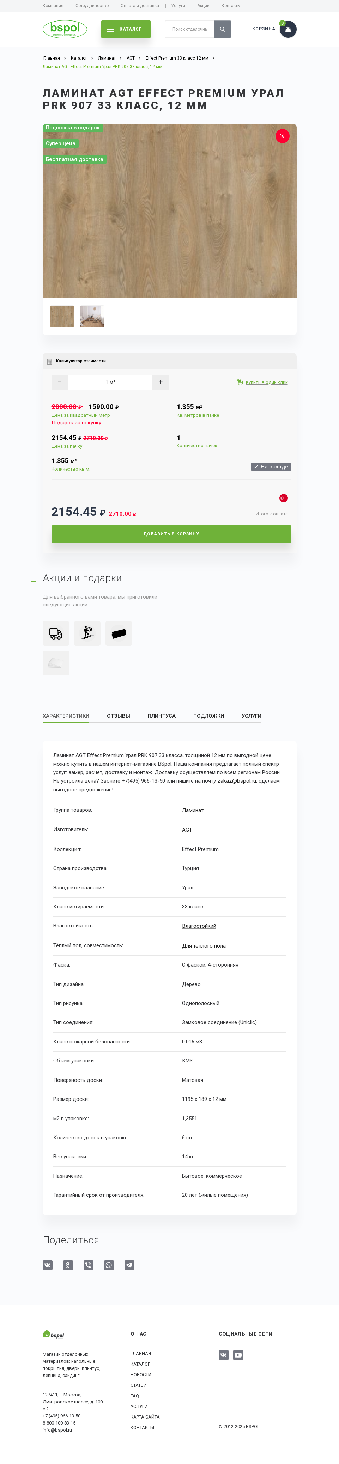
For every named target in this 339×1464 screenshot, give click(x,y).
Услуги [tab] (251, 716)
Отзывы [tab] (118, 716)
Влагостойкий (199, 925)
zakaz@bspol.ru (235, 781)
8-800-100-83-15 (59, 1421)
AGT (187, 829)
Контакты (231, 5)
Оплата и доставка (140, 5)
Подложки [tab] (208, 716)
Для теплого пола (203, 944)
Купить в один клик (267, 382)
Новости (141, 1373)
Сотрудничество (92, 5)
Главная (141, 1351)
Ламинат (192, 810)
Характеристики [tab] (66, 716)
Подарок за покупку (76, 422)
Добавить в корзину (171, 534)
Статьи (139, 1383)
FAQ (135, 1394)
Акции (203, 5)
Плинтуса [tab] (162, 716)
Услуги (178, 5)
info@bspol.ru (57, 1428)
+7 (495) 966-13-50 (61, 1414)
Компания (53, 5)
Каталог (140, 1362)
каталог (124, 29)
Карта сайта (145, 1415)
